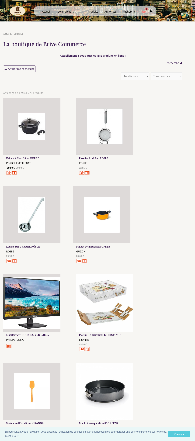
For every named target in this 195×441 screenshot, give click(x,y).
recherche (174, 63)
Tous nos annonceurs (72, 417)
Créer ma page (172, 416)
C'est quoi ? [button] (11, 436)
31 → (98, 370)
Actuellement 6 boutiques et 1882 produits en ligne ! (93, 55)
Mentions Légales (72, 411)
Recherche (129, 11)
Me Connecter (122, 413)
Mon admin (172, 419)
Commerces (66, 11)
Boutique (19, 33)
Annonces (110, 11)
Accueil (46, 11)
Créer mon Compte (122, 416)
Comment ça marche (172, 413)
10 (81, 370)
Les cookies (72, 414)
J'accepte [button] (179, 434)
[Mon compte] (151, 11)
